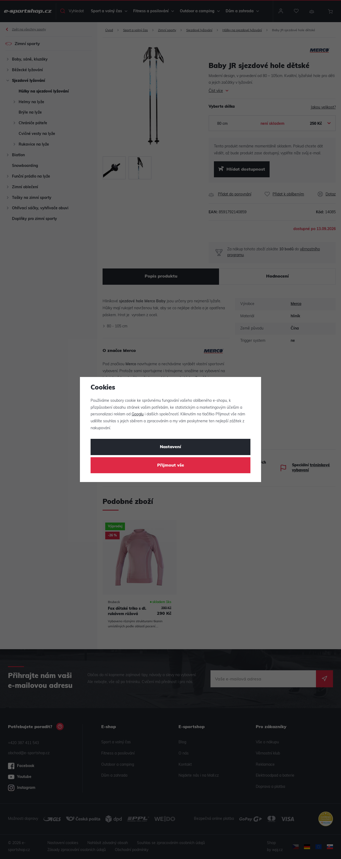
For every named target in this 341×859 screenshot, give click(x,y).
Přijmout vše (170, 465)
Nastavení (170, 447)
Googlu (138, 414)
